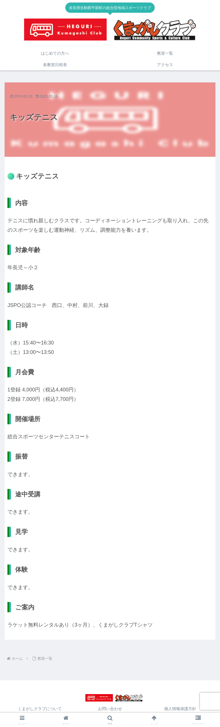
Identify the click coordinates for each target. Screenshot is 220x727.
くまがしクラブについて (40, 708)
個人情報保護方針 (180, 708)
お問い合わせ (110, 708)
